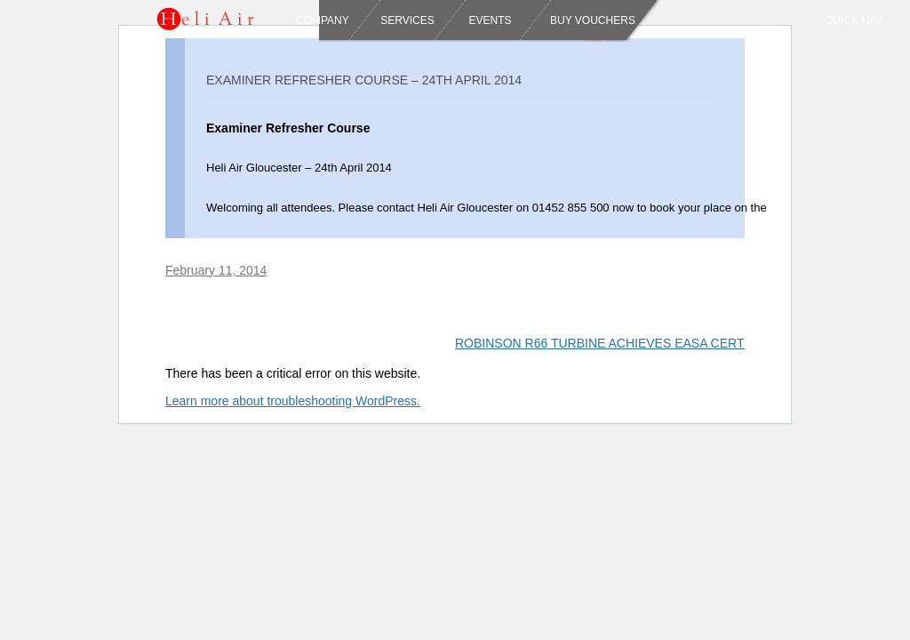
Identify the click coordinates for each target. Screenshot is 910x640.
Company (322, 20)
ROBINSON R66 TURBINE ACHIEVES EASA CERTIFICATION (638, 343)
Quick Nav (853, 20)
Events (488, 20)
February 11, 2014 (216, 270)
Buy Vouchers (592, 20)
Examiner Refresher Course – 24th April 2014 (364, 80)
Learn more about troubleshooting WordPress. (292, 401)
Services (407, 20)
